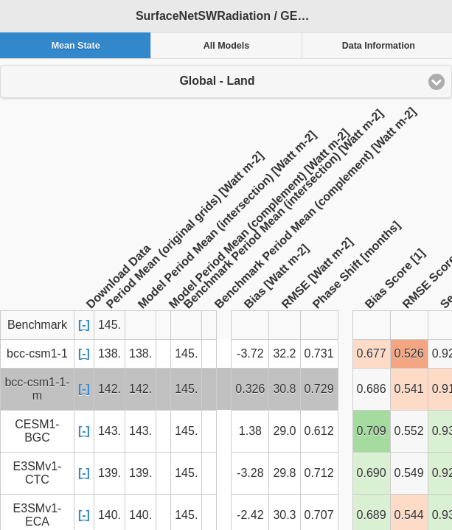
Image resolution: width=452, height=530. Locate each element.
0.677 (371, 353)
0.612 (319, 431)
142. (109, 389)
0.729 (319, 389)
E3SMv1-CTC (37, 473)
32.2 (284, 353)
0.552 (409, 431)
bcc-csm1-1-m (36, 389)
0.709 (371, 431)
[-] (84, 324)
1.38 (250, 431)
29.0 (284, 431)
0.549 (409, 473)
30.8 (284, 389)
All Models (227, 46)
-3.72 (250, 353)
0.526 (409, 353)
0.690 (371, 473)
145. (186, 353)
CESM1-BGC (37, 431)
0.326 (250, 389)
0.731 (319, 353)
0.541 (409, 389)
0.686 (371, 389)
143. (109, 431)
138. (109, 353)
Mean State (76, 46)
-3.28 (250, 473)
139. (109, 473)
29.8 (284, 473)
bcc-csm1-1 (37, 353)
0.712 (319, 473)
